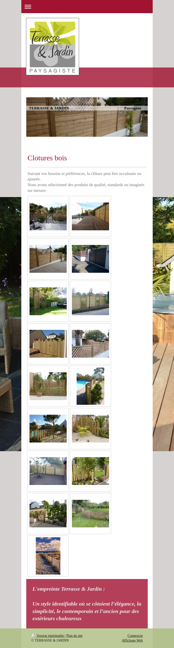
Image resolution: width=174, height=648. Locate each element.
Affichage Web (132, 640)
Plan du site (74, 636)
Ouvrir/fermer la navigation (87, 6)
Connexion (135, 636)
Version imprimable (48, 636)
